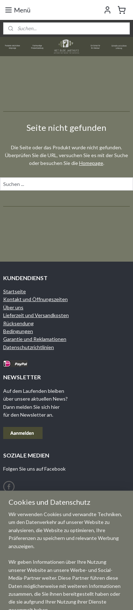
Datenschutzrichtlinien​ (28, 347)
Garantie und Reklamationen (34, 339)
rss (100, 597)
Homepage (91, 163)
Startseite (14, 291)
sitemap (87, 597)
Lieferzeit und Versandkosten (36, 315)
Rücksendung (18, 323)
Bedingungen (18, 331)
